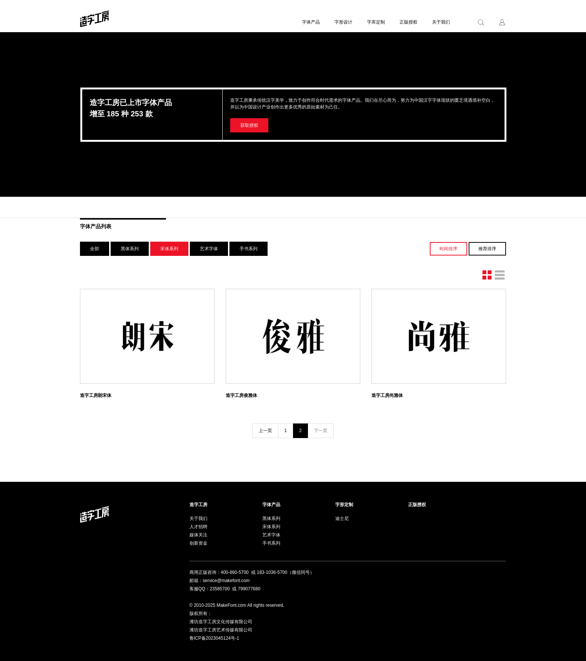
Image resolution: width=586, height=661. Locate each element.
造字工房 (198, 504)
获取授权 (249, 125)
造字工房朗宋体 (95, 395)
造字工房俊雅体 (241, 395)
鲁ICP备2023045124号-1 (214, 638)
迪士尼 (342, 518)
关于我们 (441, 22)
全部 (94, 248)
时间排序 (448, 248)
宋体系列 (169, 248)
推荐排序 (487, 248)
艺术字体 (209, 248)
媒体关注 (198, 535)
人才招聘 (198, 526)
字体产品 (311, 22)
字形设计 (343, 22)
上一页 (265, 430)
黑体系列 (130, 248)
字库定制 (376, 22)
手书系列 (248, 248)
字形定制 (344, 504)
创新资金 (198, 543)
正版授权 (408, 22)
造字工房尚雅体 (387, 395)
